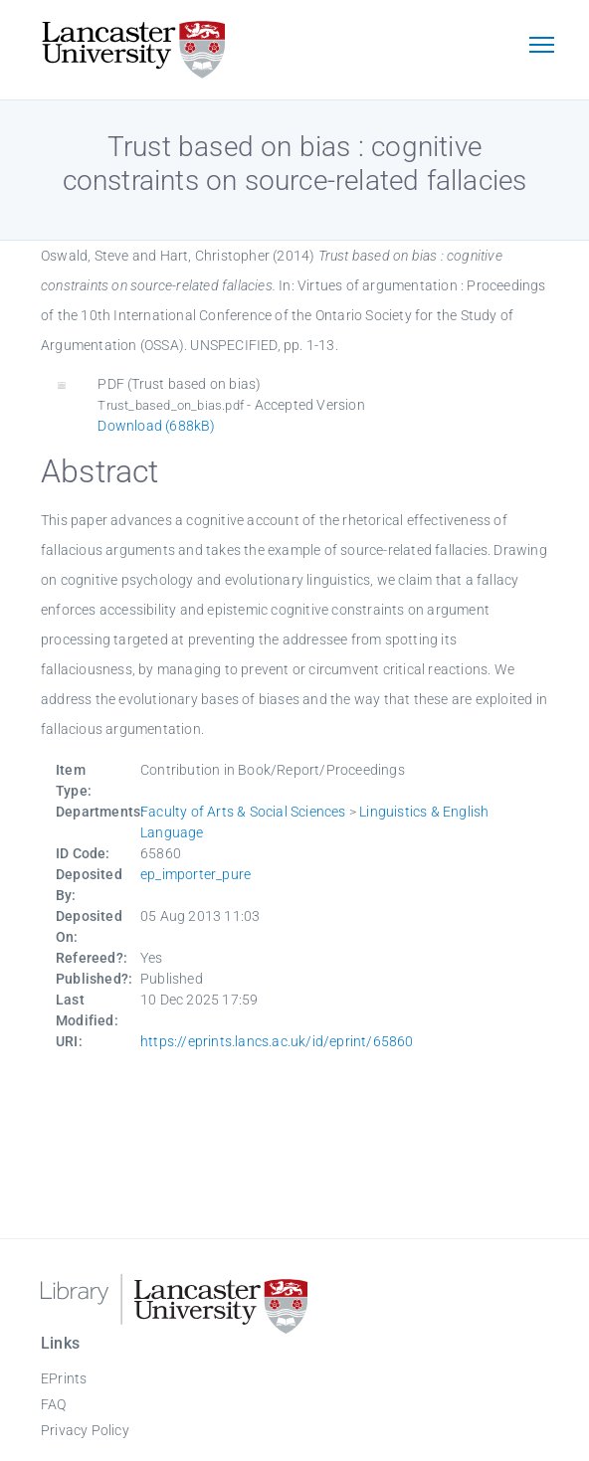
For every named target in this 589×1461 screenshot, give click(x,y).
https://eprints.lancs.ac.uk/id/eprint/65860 (277, 1041)
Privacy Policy (85, 1430)
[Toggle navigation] (541, 47)
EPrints (64, 1378)
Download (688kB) (156, 426)
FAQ (54, 1404)
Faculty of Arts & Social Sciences (243, 812)
